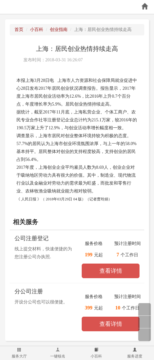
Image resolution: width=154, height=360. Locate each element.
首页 (19, 29)
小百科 (96, 353)
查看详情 (110, 271)
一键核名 (57, 353)
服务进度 (134, 353)
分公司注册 (29, 291)
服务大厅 (19, 353)
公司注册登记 (32, 238)
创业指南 (59, 29)
